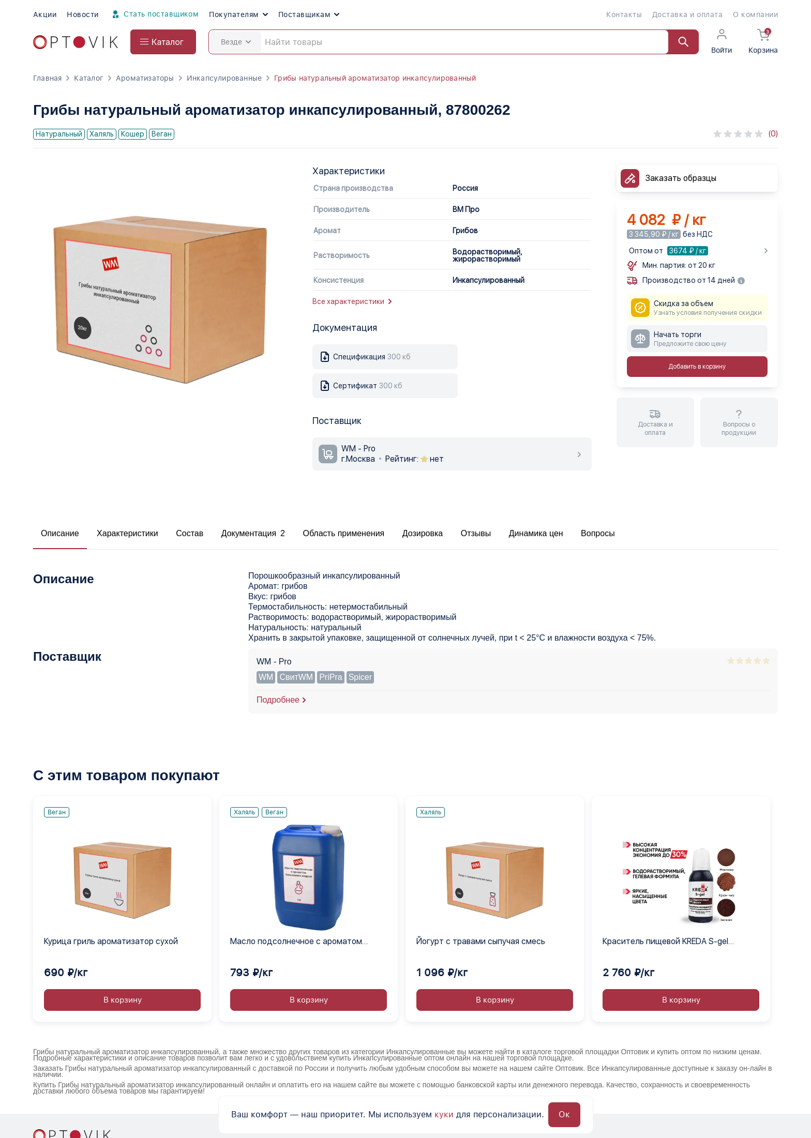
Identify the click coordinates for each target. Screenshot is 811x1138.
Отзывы (476, 533)
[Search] (453, 41)
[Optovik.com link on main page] (75, 42)
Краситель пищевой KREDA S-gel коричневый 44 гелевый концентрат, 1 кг (677, 942)
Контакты (624, 14)
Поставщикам (308, 14)
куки (444, 1114)
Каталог (88, 78)
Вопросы (598, 533)
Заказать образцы (680, 178)
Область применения (343, 533)
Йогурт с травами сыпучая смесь (480, 941)
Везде (236, 42)
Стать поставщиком (154, 14)
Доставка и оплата (687, 14)
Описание (60, 533)
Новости (82, 14)
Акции (44, 14)
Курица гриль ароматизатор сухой (111, 941)
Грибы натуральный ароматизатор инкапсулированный (375, 78)
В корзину (122, 1000)
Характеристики (127, 533)
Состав (189, 533)
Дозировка (422, 533)
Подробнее (278, 699)
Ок (564, 1114)
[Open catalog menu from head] (163, 41)
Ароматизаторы (145, 78)
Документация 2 (253, 533)
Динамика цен (536, 533)
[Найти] (678, 41)
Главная (47, 78)
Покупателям (238, 14)
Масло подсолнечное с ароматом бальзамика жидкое (296, 942)
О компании (755, 14)
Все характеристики (352, 301)
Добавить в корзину (697, 366)
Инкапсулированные (224, 78)
